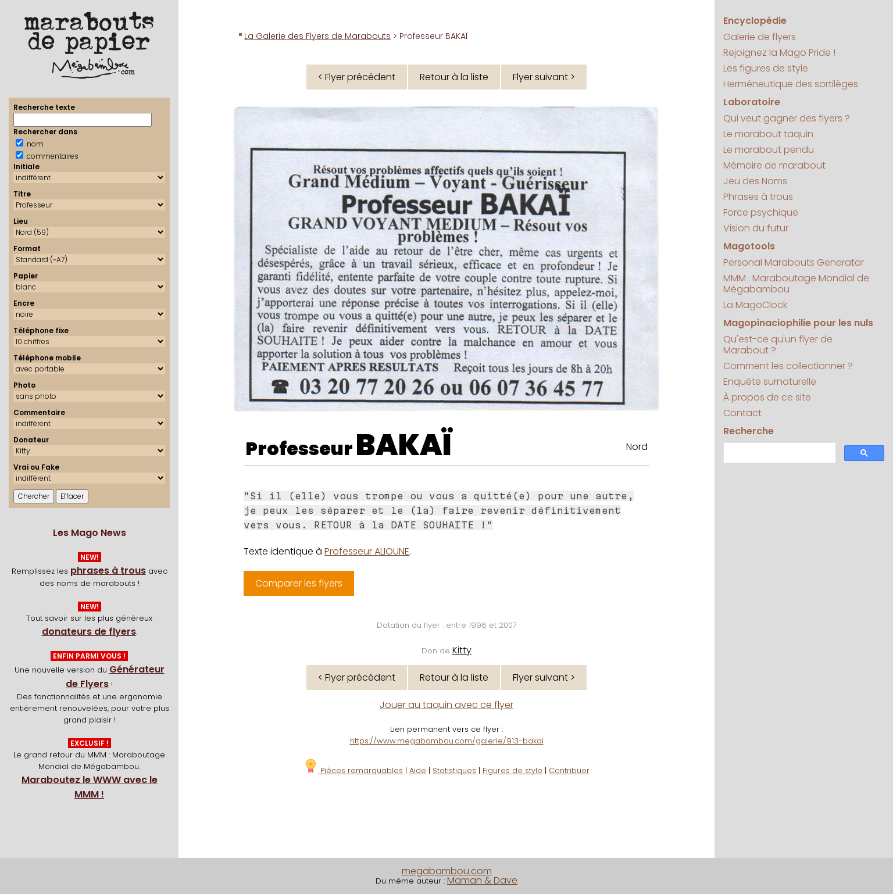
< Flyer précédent (356, 77)
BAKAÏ (404, 445)
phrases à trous (108, 570)
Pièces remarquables (353, 770)
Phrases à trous (758, 196)
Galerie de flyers (759, 37)
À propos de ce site (767, 397)
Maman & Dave (482, 880)
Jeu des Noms (755, 181)
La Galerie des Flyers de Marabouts (317, 36)
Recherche (748, 431)
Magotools (749, 246)
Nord (637, 446)
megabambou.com (447, 871)
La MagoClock (755, 305)
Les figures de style (765, 68)
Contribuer (569, 770)
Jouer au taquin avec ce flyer (446, 704)
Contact (742, 413)
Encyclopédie (755, 20)
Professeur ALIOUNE (366, 551)
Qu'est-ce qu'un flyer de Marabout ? (778, 344)
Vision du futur (755, 228)
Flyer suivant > (544, 77)
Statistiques (454, 770)
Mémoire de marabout (774, 165)
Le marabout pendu (768, 149)
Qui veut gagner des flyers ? (786, 118)
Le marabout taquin (768, 134)
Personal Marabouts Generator (793, 262)
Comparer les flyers (298, 583)
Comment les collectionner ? (788, 366)
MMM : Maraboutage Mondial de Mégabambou (796, 283)
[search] (778, 453)
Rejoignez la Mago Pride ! (779, 52)
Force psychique (760, 212)
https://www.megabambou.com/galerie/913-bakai (447, 740)
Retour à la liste (454, 77)
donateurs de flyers (89, 631)
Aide (417, 770)
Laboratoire (751, 102)
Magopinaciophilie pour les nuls (798, 323)
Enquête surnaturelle (769, 381)
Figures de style (512, 770)
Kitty (461, 650)
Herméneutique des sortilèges (790, 84)
